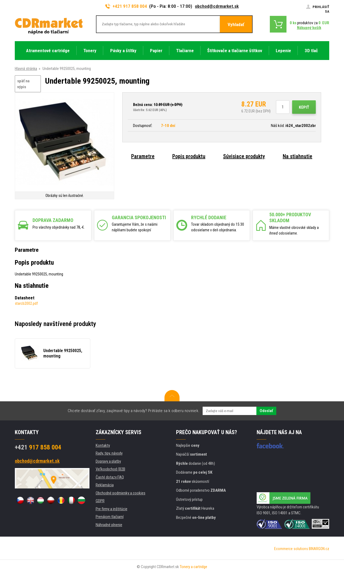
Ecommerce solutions (291, 549)
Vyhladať (236, 24)
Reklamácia (105, 485)
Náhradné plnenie (109, 524)
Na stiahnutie (297, 156)
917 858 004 (38, 447)
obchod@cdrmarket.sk (217, 6)
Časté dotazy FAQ (110, 477)
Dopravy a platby (108, 461)
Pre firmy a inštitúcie (111, 508)
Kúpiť (304, 107)
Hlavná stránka (26, 68)
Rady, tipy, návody (109, 453)
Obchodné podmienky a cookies (120, 493)
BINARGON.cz (319, 549)
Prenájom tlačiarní (110, 516)
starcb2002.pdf (26, 303)
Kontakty (103, 445)
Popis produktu (188, 156)
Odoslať (266, 410)
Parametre (143, 156)
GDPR (100, 500)
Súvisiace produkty (244, 156)
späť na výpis (23, 84)
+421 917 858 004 (126, 6)
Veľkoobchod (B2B (110, 469)
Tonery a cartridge (193, 566)
